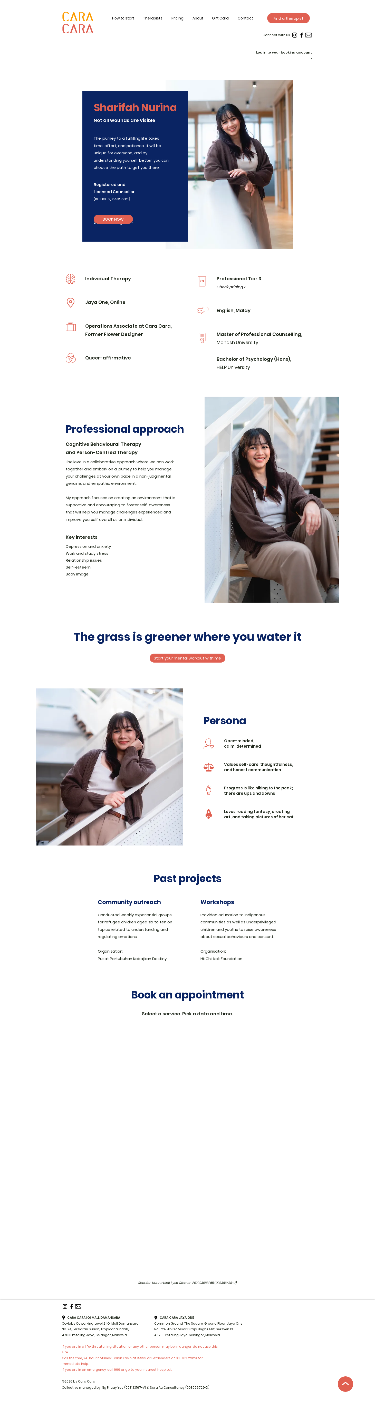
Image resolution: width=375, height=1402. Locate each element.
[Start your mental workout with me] (187, 658)
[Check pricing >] (232, 287)
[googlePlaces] (64, 1318)
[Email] (308, 35)
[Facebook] (301, 35)
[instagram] (294, 35)
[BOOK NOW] (113, 219)
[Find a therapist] (288, 18)
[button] (202, 18)
